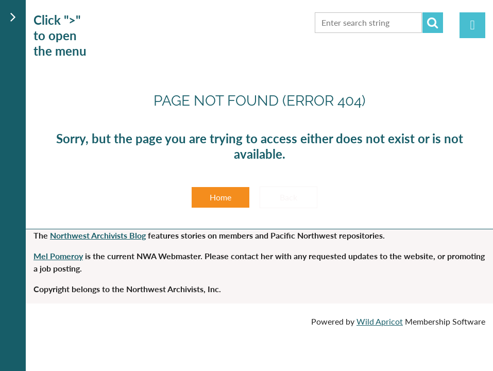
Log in (472, 25)
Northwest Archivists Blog (98, 235)
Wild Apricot (379, 321)
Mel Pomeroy (58, 256)
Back (288, 197)
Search (432, 22)
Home (220, 197)
